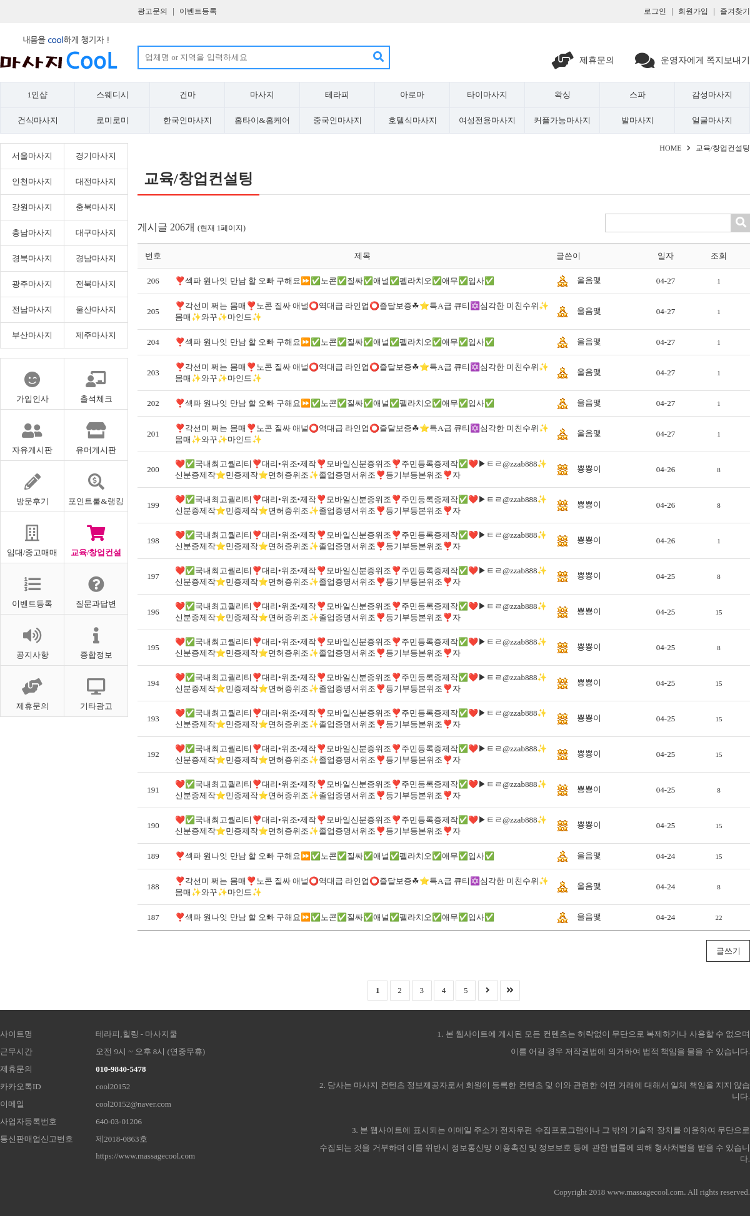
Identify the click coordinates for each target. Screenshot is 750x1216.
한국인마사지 (187, 120)
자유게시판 (32, 432)
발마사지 (637, 120)
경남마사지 (96, 258)
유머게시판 (96, 432)
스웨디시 (112, 94)
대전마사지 (96, 181)
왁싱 (562, 94)
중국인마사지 (337, 120)
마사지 (262, 94)
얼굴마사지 (712, 120)
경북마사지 (32, 258)
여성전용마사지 (487, 120)
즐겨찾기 (735, 11)
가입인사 (32, 380)
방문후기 (32, 483)
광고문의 (153, 11)
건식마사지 (38, 120)
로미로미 (112, 120)
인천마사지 (32, 181)
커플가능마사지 (562, 120)
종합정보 (96, 637)
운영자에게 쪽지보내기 (692, 60)
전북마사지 (96, 284)
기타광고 (96, 688)
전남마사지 (32, 309)
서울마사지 (32, 156)
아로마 (412, 94)
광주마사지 (32, 284)
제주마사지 (96, 335)
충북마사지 (96, 207)
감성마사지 (712, 94)
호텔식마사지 (412, 120)
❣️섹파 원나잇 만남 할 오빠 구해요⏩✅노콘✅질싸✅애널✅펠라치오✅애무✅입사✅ (334, 280)
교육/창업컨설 (96, 534)
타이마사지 (487, 94)
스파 (637, 94)
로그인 (655, 11)
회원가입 (693, 11)
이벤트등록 (198, 11)
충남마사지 (32, 232)
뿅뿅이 (589, 468)
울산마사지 (96, 309)
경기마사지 (96, 156)
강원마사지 (32, 207)
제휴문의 (584, 60)
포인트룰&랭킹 (96, 483)
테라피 (337, 94)
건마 (187, 94)
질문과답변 (96, 585)
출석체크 (96, 380)
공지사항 (32, 637)
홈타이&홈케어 (261, 120)
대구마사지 (96, 232)
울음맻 (589, 280)
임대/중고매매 (32, 534)
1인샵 (38, 94)
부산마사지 (32, 335)
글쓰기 (728, 951)
